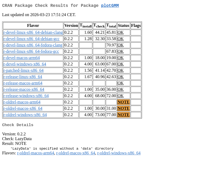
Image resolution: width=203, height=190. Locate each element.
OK (121, 33)
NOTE (124, 103)
